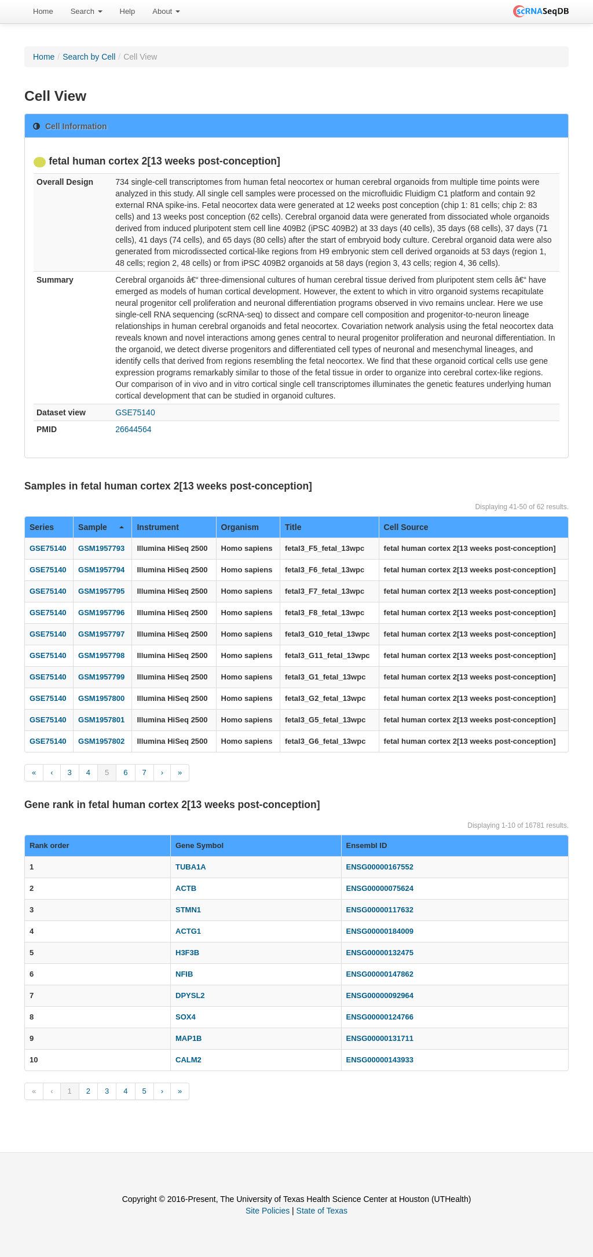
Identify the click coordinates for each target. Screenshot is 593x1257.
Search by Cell (89, 56)
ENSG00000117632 (379, 909)
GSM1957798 (101, 655)
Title (293, 527)
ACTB (185, 888)
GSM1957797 (101, 634)
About (166, 11)
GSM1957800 (101, 698)
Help (128, 11)
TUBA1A (190, 867)
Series (42, 527)
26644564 (133, 429)
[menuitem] (43, 11)
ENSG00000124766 (379, 1017)
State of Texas (321, 1210)
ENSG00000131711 (379, 1038)
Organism (240, 527)
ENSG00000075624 (379, 888)
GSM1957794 (101, 569)
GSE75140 (135, 412)
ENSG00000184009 (379, 931)
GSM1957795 (101, 591)
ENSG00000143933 (379, 1059)
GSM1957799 (101, 677)
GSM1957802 (101, 741)
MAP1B (188, 1038)
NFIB (184, 974)
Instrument (157, 527)
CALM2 (188, 1059)
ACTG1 (188, 931)
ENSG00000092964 (379, 995)
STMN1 (188, 909)
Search (87, 11)
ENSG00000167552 (379, 867)
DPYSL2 (190, 995)
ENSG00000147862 (379, 974)
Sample (101, 527)
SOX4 (185, 1017)
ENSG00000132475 (379, 952)
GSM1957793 (101, 548)
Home (43, 11)
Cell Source (406, 527)
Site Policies (268, 1210)
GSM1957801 (101, 719)
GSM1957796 (101, 612)
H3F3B (187, 952)
